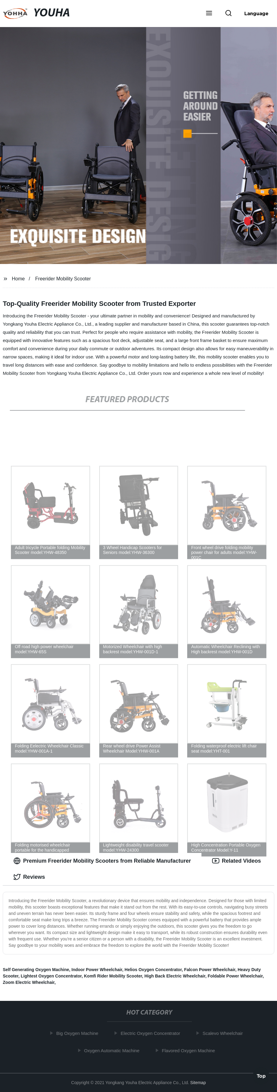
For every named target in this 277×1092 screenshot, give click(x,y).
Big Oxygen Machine (79, 1033)
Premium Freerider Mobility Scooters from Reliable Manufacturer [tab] (102, 860)
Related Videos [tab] (236, 860)
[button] (209, 13)
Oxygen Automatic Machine (113, 1050)
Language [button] (256, 13)
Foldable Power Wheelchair (235, 976)
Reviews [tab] (29, 877)
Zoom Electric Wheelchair (28, 982)
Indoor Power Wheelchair (97, 969)
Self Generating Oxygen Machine (36, 969)
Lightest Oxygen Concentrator (51, 976)
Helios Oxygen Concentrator (153, 969)
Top (261, 1076)
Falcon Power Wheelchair (209, 969)
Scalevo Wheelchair (224, 1033)
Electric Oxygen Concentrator (152, 1033)
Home (18, 278)
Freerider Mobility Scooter (63, 278)
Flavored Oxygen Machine (190, 1050)
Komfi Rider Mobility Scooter (113, 976)
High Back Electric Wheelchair (174, 976)
